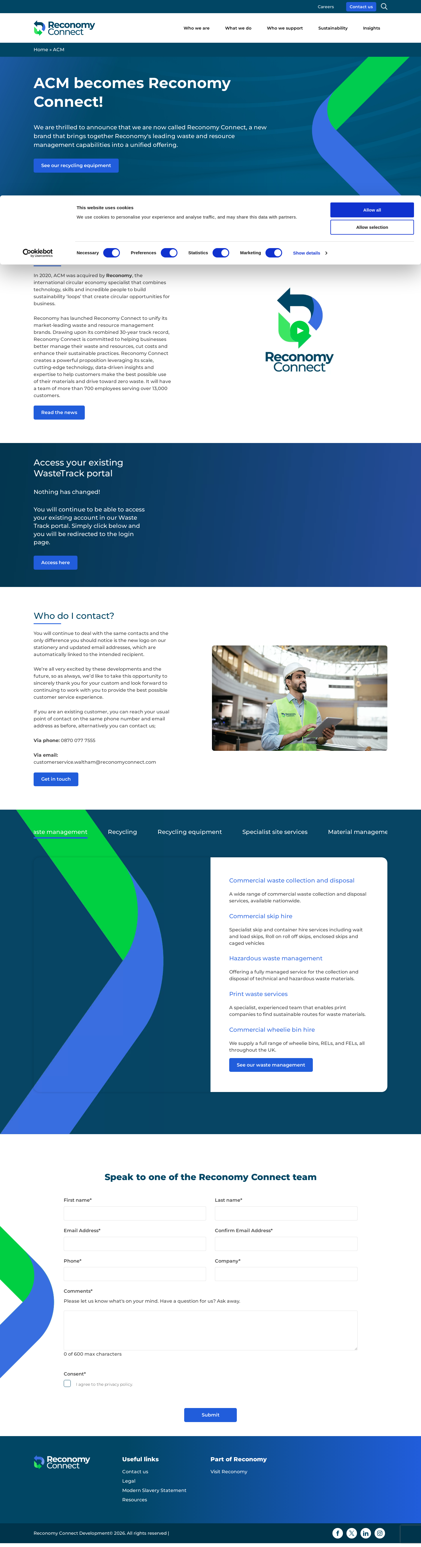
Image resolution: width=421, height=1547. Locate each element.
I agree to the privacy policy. (104, 1388)
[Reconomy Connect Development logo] (78, 1471)
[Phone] (135, 1278)
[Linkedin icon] (365, 1537)
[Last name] (286, 1217)
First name (78, 1204)
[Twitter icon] (351, 1537)
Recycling (122, 836)
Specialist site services (275, 836)
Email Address (82, 1234)
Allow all (372, 14)
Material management (361, 836)
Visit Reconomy (228, 1475)
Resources (134, 1503)
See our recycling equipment (76, 165)
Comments (78, 1295)
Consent (75, 1378)
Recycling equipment (190, 836)
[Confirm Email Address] (286, 1248)
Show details (306, 57)
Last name (228, 1204)
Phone (73, 1265)
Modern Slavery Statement (154, 1494)
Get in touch (56, 784)
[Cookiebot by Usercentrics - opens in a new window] (37, 57)
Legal (128, 1485)
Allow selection (372, 31)
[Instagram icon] (380, 1537)
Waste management (56, 836)
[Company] (286, 1278)
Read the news (59, 415)
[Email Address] (135, 1248)
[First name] (135, 1217)
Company (228, 1265)
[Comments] (211, 1334)
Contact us (135, 1475)
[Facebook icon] (337, 1537)
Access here (55, 565)
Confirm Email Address (244, 1234)
